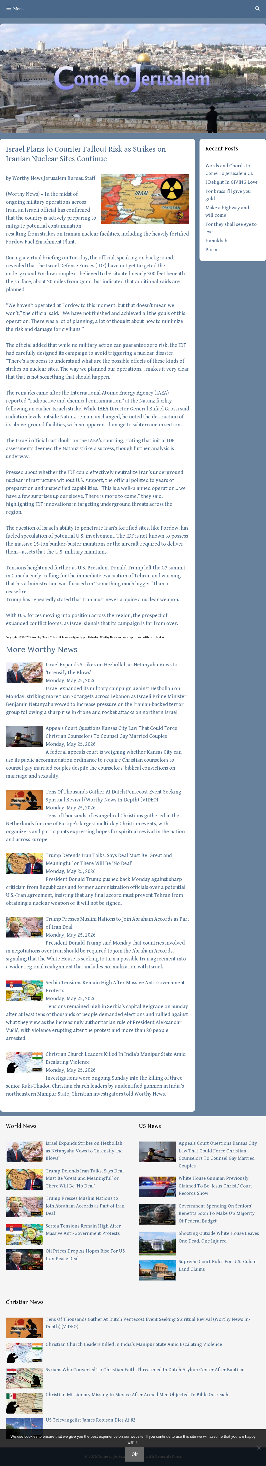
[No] (259, 1448)
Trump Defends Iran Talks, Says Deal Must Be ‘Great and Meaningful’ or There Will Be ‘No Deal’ (85, 1178)
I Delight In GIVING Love (231, 182)
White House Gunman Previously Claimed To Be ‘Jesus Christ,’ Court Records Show (215, 1185)
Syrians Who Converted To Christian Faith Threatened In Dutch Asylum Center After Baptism (145, 1370)
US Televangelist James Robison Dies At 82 (90, 1420)
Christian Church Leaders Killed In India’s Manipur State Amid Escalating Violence (134, 1344)
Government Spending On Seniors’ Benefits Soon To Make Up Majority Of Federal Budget (217, 1213)
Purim (212, 250)
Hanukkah (216, 241)
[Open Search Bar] (257, 9)
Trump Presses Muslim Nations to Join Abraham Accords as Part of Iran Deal (85, 1205)
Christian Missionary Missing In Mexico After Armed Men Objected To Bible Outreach (137, 1395)
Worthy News (23, 194)
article (60, 637)
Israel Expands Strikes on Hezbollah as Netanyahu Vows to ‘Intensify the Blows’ (84, 1150)
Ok (135, 1454)
